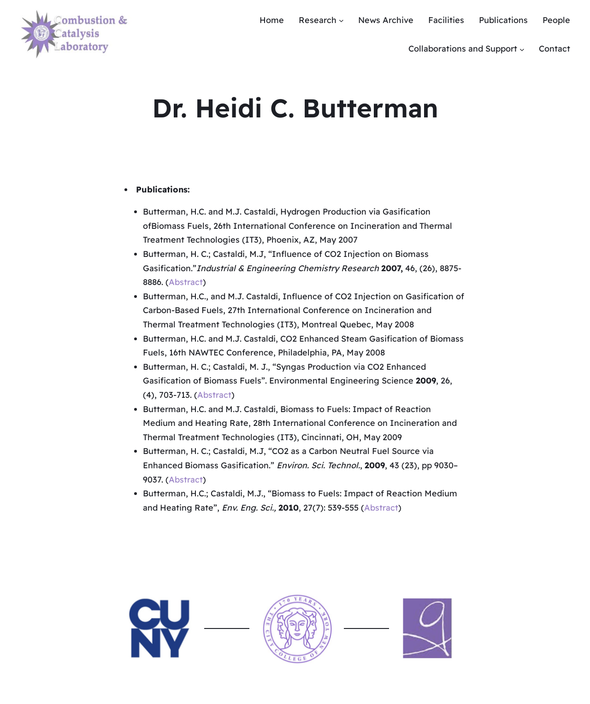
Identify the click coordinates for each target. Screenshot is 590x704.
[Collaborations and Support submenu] (522, 49)
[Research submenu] (341, 20)
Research (317, 20)
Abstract (186, 282)
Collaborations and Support (462, 48)
